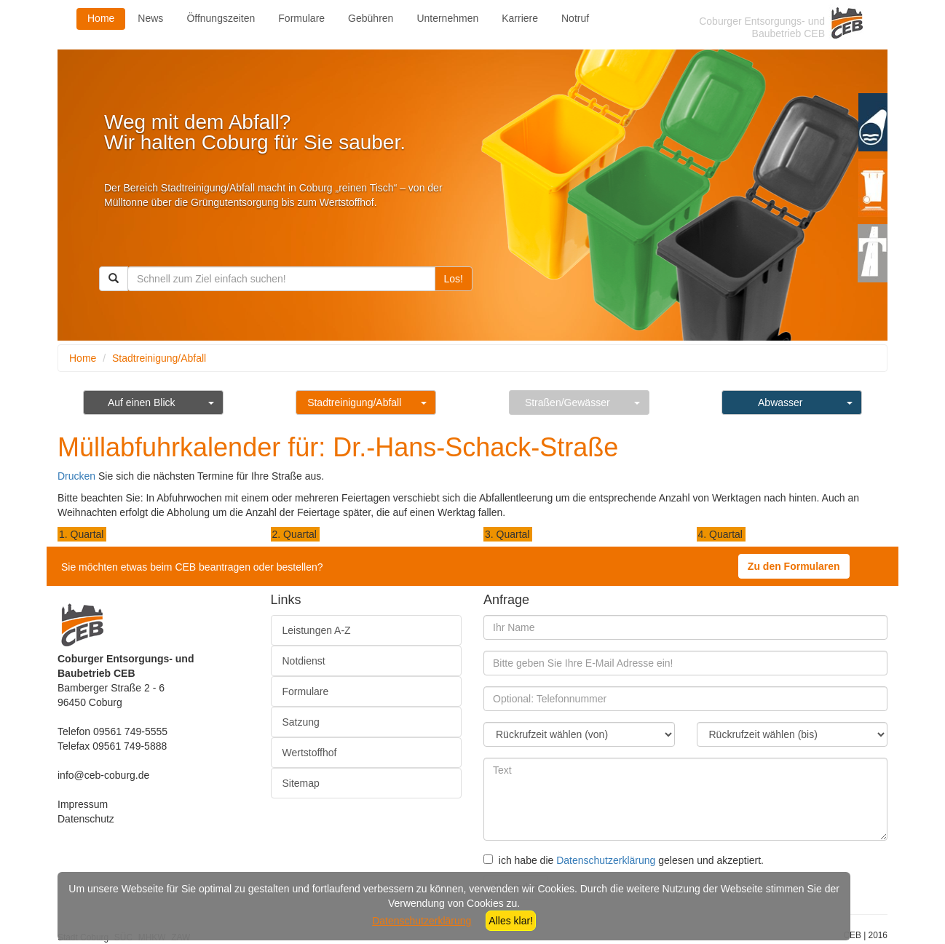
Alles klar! (511, 921)
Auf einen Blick (141, 402)
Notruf (575, 18)
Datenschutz (86, 819)
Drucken (76, 476)
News (150, 18)
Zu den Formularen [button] (794, 566)
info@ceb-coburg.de (103, 775)
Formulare (301, 18)
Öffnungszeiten (220, 18)
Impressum (83, 804)
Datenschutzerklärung (605, 860)
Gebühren (370, 18)
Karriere (520, 18)
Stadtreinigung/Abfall (159, 358)
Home (100, 18)
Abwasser (780, 402)
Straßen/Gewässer (567, 402)
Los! (453, 279)
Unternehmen (447, 18)
